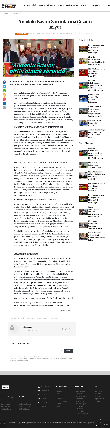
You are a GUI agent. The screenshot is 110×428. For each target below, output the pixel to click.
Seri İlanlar (79, 409)
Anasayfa (5, 14)
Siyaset (27, 5)
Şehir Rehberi (80, 411)
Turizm (60, 5)
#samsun (54, 318)
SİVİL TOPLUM (38, 5)
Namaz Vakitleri (81, 396)
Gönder (68, 350)
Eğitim (83, 5)
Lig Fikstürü (80, 401)
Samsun (41, 109)
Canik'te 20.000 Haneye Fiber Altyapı (94, 123)
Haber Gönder (24, 409)
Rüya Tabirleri (99, 399)
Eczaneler (79, 399)
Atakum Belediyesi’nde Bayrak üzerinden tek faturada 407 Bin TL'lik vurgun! (95, 85)
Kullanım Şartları (25, 404)
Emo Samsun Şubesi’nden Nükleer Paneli (94, 165)
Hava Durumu (81, 391)
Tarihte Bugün (81, 404)
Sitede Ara (98, 391)
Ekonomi (51, 5)
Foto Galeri (43, 387)
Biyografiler (98, 396)
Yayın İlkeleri (5, 406)
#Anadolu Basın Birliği (17, 318)
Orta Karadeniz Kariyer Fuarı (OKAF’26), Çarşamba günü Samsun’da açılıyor (96, 111)
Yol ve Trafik (80, 394)
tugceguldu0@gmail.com (31, 331)
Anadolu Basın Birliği (50, 258)
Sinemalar (79, 406)
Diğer (96, 5)
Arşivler (42, 398)
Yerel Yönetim (71, 5)
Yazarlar (42, 395)
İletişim (42, 406)
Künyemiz (43, 402)
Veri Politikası (6, 409)
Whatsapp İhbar (24, 406)
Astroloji (97, 401)
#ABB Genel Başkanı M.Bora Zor (38, 318)
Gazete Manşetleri (82, 414)
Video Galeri (43, 391)
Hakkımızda (5, 404)
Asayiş (59, 406)
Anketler (97, 394)
